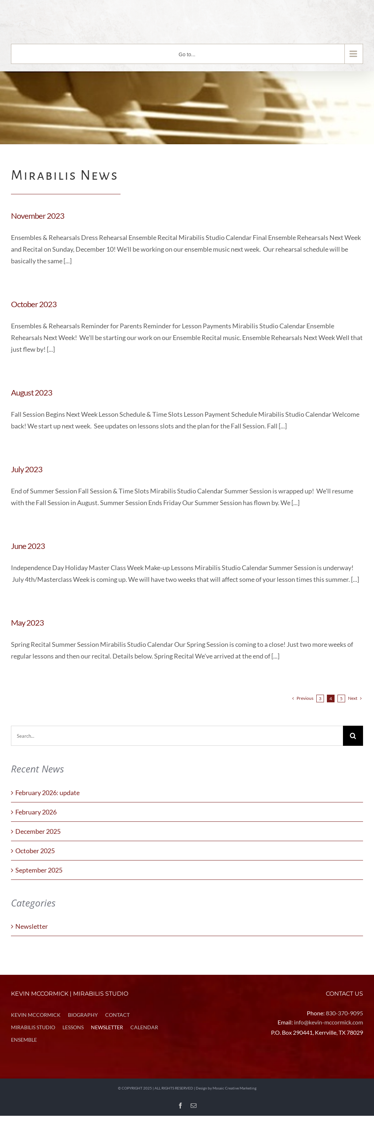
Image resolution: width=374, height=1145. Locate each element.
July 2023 (26, 469)
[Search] (353, 736)
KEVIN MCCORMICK (36, 1015)
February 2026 (36, 812)
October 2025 (35, 851)
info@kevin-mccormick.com (328, 1022)
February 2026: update (47, 793)
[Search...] (177, 736)
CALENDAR (144, 1027)
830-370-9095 (344, 1012)
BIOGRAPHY (83, 1015)
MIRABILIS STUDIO (33, 1027)
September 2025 (38, 870)
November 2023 (37, 216)
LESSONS (73, 1027)
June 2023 (28, 546)
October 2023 (34, 304)
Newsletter (31, 926)
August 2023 (31, 392)
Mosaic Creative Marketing (234, 1088)
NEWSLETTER (107, 1027)
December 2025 (38, 831)
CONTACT (117, 1015)
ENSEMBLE (24, 1040)
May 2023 (27, 622)
